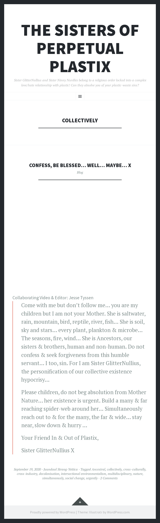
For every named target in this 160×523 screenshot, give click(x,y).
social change (74, 478)
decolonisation (49, 473)
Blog (80, 172)
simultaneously (53, 478)
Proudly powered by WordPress (52, 512)
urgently (92, 478)
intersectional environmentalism (83, 473)
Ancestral (98, 469)
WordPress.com (118, 512)
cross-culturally (134, 469)
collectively (114, 469)
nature (137, 473)
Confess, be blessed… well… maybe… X (80, 165)
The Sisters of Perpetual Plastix (80, 48)
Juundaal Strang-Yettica (61, 469)
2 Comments (109, 478)
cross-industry (27, 473)
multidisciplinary (119, 473)
